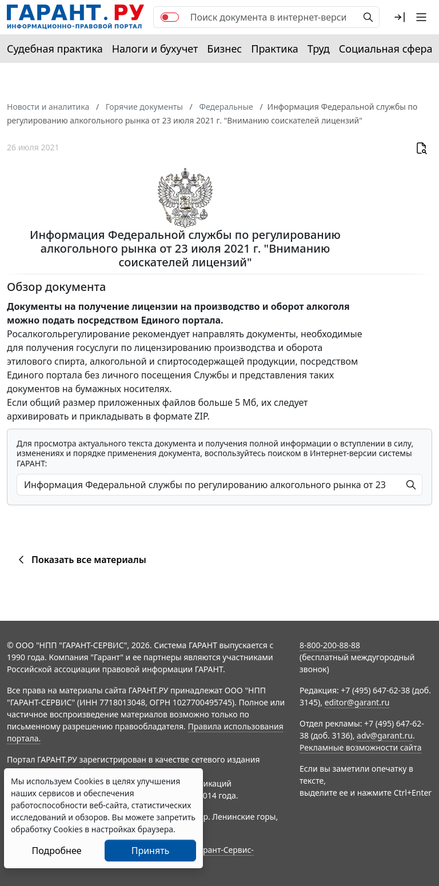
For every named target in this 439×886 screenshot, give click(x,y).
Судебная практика (55, 48)
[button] (399, 17)
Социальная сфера (386, 48)
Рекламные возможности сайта (361, 747)
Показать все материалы (80, 559)
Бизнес (224, 48)
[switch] (170, 17)
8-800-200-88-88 (330, 645)
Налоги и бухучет (155, 48)
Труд (319, 48)
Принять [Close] (150, 850)
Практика (274, 48)
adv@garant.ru (385, 735)
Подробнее (56, 850)
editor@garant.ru (357, 702)
